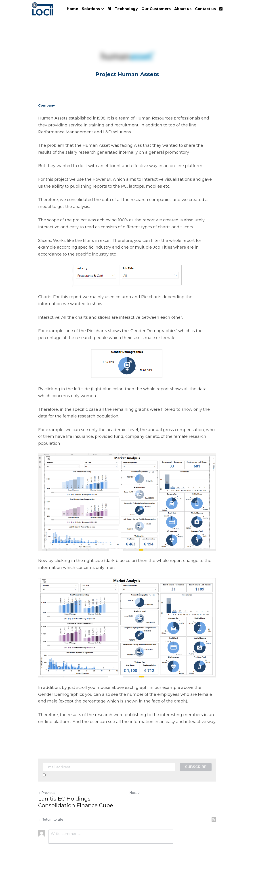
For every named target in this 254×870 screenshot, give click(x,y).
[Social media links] (221, 9)
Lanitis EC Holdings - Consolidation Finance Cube (75, 802)
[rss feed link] (214, 819)
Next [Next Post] (134, 793)
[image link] (42, 8)
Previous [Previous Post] (46, 793)
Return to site (50, 820)
